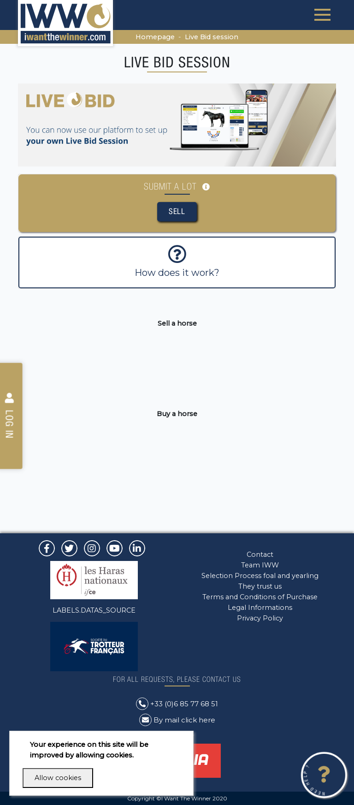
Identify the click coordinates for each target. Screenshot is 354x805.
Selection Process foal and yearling (260, 576)
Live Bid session (211, 37)
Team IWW (260, 565)
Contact (260, 554)
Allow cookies (58, 778)
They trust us (260, 586)
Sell (177, 211)
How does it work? (177, 261)
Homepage (155, 37)
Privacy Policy (260, 618)
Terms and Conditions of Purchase (260, 597)
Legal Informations (260, 607)
